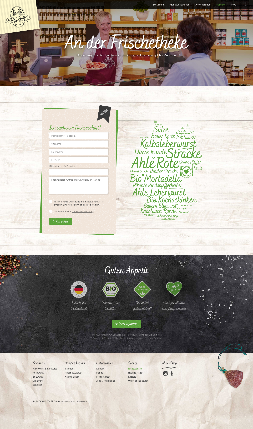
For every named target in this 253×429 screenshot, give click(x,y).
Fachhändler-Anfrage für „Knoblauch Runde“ (78, 185)
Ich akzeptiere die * (74, 211)
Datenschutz (68, 401)
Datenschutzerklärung (83, 211)
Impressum (82, 401)
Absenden (62, 221)
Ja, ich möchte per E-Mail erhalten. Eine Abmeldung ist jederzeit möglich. (79, 203)
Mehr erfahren (128, 324)
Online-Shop (168, 363)
